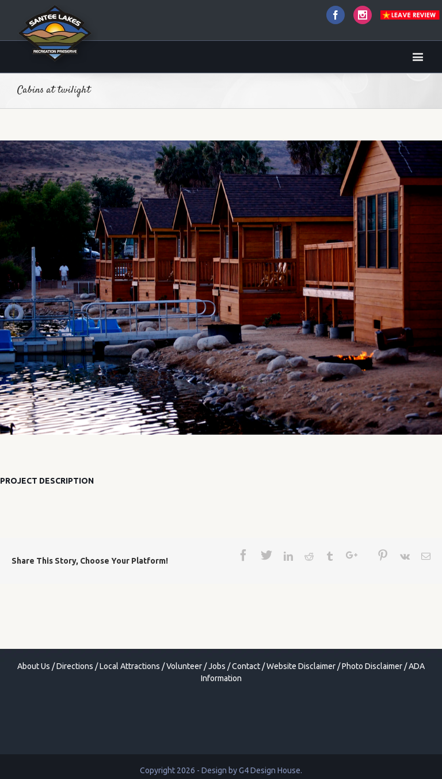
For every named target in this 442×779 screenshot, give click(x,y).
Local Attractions (130, 666)
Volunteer (184, 666)
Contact (246, 666)
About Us (33, 666)
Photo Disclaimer (372, 666)
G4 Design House (269, 770)
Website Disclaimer (301, 666)
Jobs (217, 666)
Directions (74, 666)
